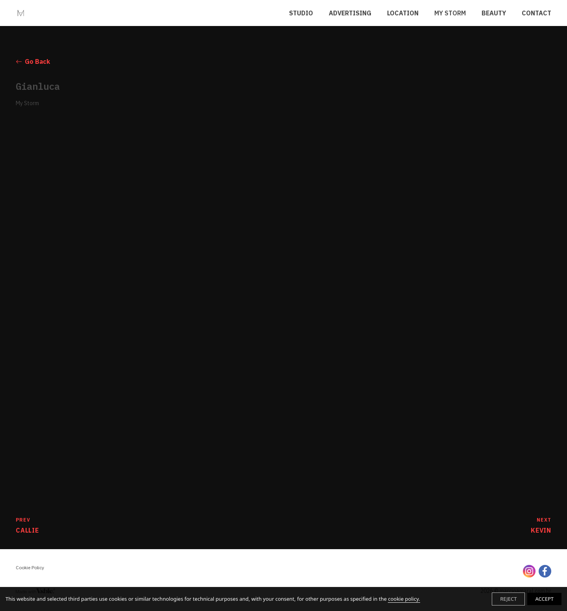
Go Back (33, 61)
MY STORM (450, 13)
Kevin (541, 525)
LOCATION (403, 13)
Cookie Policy (30, 567)
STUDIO (301, 13)
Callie (27, 525)
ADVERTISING (350, 13)
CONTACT (536, 13)
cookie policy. (404, 598)
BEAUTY (494, 13)
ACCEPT (544, 598)
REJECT (508, 598)
